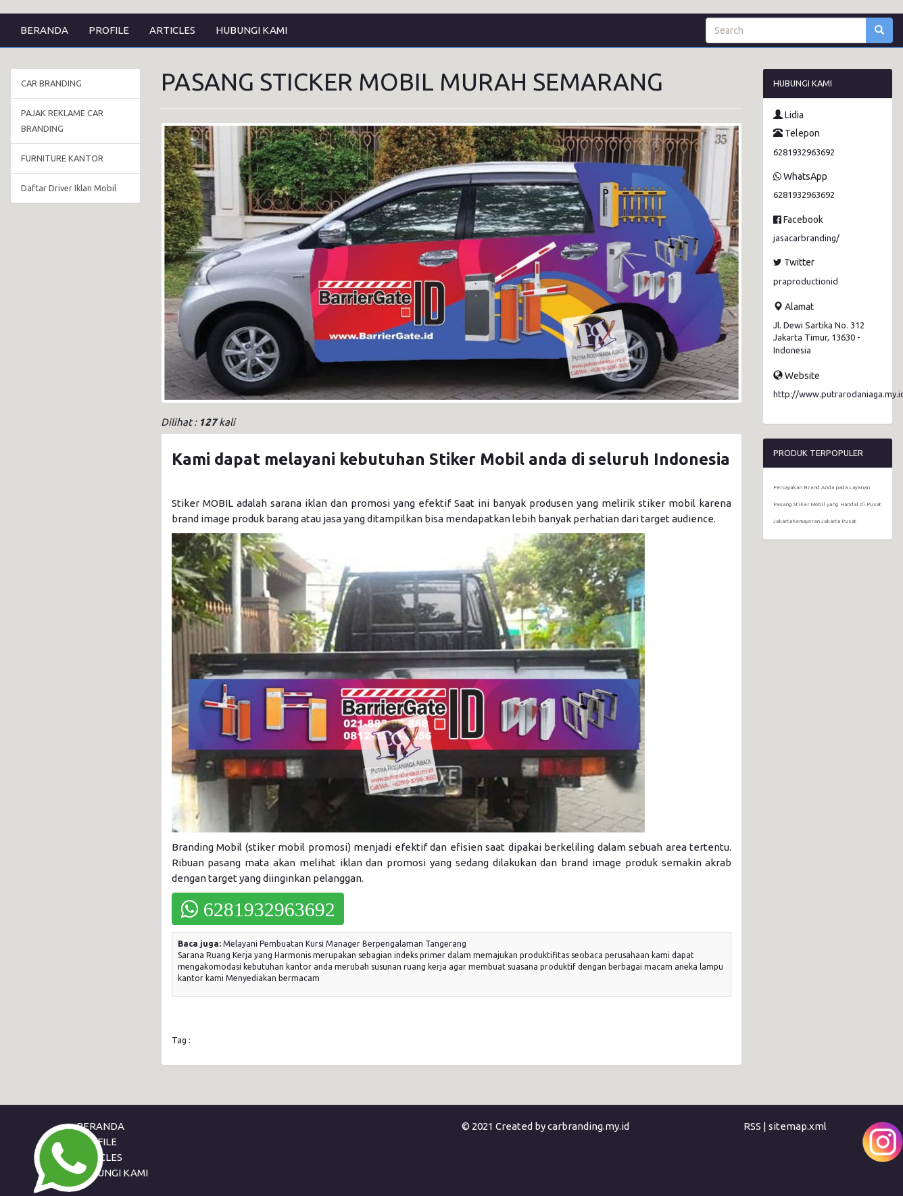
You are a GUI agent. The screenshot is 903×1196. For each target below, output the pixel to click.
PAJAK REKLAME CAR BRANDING (62, 120)
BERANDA (44, 30)
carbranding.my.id (588, 1126)
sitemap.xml (797, 1126)
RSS (752, 1126)
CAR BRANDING (51, 83)
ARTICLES (172, 30)
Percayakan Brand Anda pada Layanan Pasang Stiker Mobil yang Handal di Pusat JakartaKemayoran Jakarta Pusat (827, 504)
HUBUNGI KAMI (251, 30)
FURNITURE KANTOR (62, 158)
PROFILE (109, 30)
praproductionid (805, 281)
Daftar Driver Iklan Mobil (68, 188)
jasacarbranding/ (806, 238)
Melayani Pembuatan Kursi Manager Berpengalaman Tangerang (344, 943)
